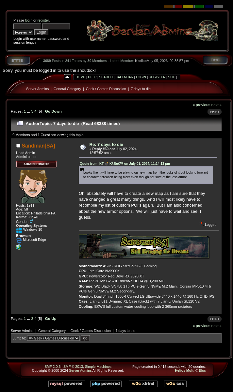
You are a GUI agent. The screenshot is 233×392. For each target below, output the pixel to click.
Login (141, 77)
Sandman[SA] (38, 146)
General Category (67, 89)
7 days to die (140, 89)
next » (216, 104)
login (29, 20)
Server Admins (37, 89)
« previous (201, 104)
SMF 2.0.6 (52, 366)
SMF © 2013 (73, 366)
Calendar (124, 77)
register (43, 20)
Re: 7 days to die (106, 144)
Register (157, 77)
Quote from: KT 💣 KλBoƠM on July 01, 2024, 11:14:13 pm (125, 163)
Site (171, 77)
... (29, 111)
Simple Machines (98, 366)
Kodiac (141, 61)
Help (92, 77)
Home (80, 77)
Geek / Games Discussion (106, 89)
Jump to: (19, 338)
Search (106, 77)
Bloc (202, 370)
